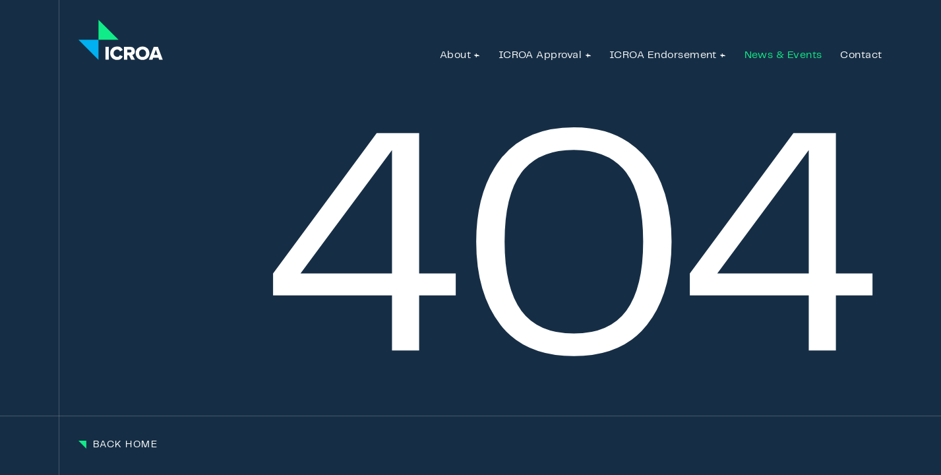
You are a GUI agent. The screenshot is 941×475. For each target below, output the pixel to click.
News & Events (783, 55)
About (455, 55)
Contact (861, 55)
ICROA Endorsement (663, 55)
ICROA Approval (540, 55)
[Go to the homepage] (120, 41)
